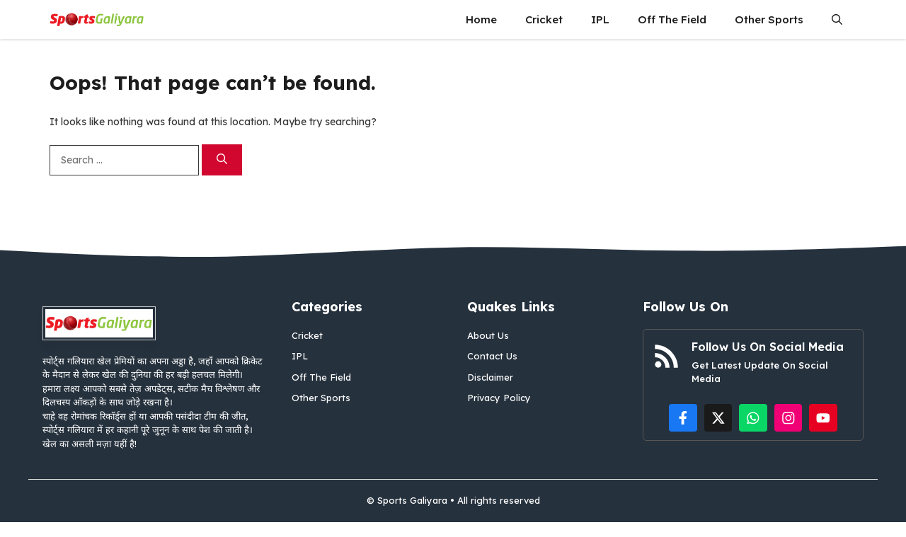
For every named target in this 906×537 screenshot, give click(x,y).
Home (481, 19)
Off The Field (672, 19)
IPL (600, 19)
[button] (837, 19)
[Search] (222, 160)
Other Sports (769, 19)
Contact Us (492, 356)
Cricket (544, 19)
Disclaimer (490, 377)
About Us (488, 335)
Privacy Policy (499, 397)
